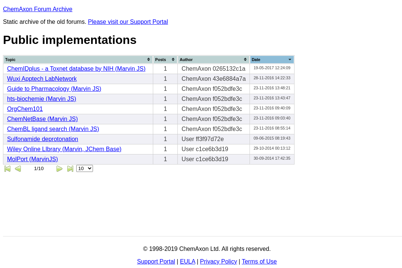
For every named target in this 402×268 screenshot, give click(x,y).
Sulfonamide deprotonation (42, 139)
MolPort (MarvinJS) (32, 159)
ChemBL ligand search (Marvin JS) (53, 129)
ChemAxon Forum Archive (38, 9)
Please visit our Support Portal (128, 22)
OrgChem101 (25, 109)
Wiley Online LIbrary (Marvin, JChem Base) (64, 149)
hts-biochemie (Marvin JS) (41, 99)
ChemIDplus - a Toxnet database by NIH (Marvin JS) (76, 69)
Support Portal (156, 261)
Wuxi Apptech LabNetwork (42, 79)
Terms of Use (259, 261)
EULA (187, 261)
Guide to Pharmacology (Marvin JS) (54, 89)
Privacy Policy (218, 261)
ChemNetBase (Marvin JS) (42, 119)
